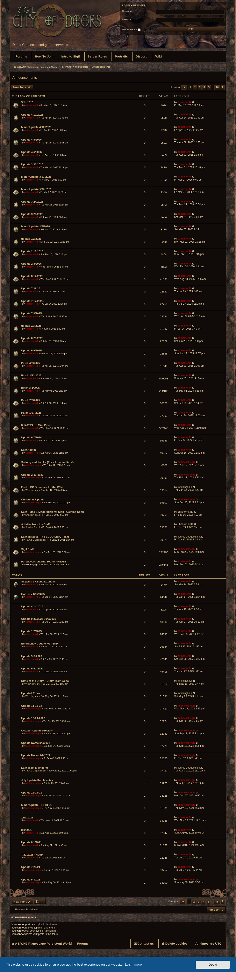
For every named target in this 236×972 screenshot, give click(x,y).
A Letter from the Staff (35, 524)
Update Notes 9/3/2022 (35, 742)
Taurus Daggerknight (35, 540)
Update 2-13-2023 (32, 474)
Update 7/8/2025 (31, 313)
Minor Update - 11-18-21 (36, 804)
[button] (184, 87)
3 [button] (199, 87)
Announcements (24, 77)
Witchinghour (31, 490)
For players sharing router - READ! (43, 561)
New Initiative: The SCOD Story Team (45, 536)
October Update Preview (36, 730)
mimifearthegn (33, 465)
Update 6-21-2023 (32, 668)
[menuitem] (21, 56)
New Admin (28, 449)
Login (126, 5)
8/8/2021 (26, 829)
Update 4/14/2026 (32, 606)
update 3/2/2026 (31, 238)
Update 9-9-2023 (31, 656)
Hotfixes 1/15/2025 (33, 594)
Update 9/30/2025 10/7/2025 (38, 618)
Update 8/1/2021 (31, 842)
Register (139, 5)
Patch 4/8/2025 (30, 363)
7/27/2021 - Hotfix (32, 854)
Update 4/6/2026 (31, 152)
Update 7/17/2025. (32, 301)
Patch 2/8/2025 (30, 400)
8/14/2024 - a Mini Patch (36, 425)
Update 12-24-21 (31, 792)
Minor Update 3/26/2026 (36, 189)
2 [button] (195, 87)
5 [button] (209, 87)
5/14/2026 (27, 102)
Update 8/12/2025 (32, 276)
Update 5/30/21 (30, 879)
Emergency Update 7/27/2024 (40, 643)
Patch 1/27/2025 (31, 412)
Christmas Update (32, 499)
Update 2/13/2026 (32, 251)
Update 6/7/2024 (31, 437)
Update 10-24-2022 (33, 718)
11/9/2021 (27, 817)
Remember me (131, 29)
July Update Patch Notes (37, 780)
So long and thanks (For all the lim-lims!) (47, 462)
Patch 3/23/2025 (31, 375)
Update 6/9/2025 (31, 350)
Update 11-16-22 (31, 705)
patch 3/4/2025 (30, 387)
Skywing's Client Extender (38, 581)
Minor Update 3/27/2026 (36, 176)
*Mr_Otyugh (31, 564)
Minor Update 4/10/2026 (36, 127)
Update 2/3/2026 (31, 263)
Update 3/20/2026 (32, 214)
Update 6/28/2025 (32, 338)
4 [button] (204, 87)
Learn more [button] (133, 964)
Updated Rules (30, 693)
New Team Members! (34, 767)
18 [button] (217, 87)
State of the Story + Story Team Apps (45, 680)
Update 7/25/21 (30, 867)
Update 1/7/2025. (31, 631)
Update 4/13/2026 (32, 114)
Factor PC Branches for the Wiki (42, 487)
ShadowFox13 (32, 515)
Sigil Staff (27, 549)
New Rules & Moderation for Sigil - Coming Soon (52, 511)
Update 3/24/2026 (32, 201)
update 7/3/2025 (31, 325)
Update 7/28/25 (30, 288)
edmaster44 (31, 105)
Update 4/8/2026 (31, 139)
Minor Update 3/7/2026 (35, 226)
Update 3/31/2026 (32, 164)
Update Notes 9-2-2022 (35, 755)
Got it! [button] (213, 964)
